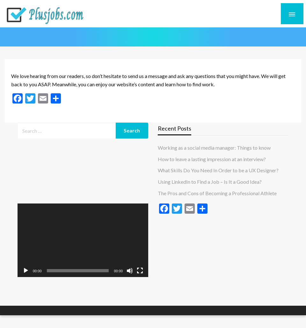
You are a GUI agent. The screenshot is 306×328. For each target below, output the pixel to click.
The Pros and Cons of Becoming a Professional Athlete (217, 193)
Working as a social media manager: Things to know (214, 148)
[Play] (26, 270)
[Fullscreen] (140, 270)
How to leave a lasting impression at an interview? (212, 159)
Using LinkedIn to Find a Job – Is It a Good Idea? (210, 182)
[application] (83, 240)
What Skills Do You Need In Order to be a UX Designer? (218, 170)
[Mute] (130, 270)
